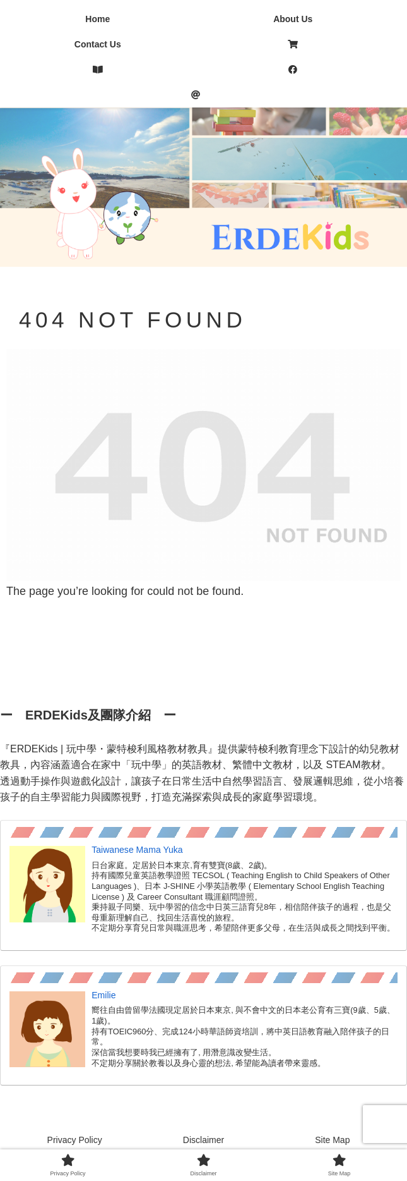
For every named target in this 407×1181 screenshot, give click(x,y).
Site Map (332, 1140)
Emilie (103, 995)
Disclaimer (203, 1140)
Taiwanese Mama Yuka (137, 850)
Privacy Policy (74, 1140)
